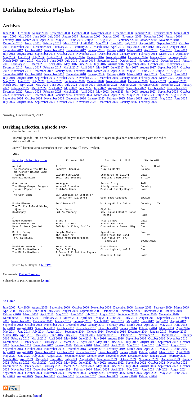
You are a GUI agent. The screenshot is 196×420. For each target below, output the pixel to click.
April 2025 (151, 98)
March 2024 (101, 95)
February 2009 (163, 33)
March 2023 (71, 91)
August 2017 (148, 67)
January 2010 (174, 36)
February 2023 (52, 91)
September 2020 (75, 81)
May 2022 (70, 88)
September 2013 (45, 53)
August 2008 (39, 33)
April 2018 (118, 70)
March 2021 (10, 84)
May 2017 (102, 67)
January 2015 (158, 57)
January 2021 (158, 81)
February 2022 (20, 88)
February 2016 (20, 64)
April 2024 (118, 95)
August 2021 (87, 84)
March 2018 (101, 70)
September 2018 (13, 74)
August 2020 (54, 81)
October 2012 (33, 50)
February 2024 (83, 95)
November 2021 (148, 84)
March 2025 (134, 98)
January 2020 (128, 77)
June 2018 (148, 70)
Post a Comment (29, 293)
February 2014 (148, 53)
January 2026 (128, 101)
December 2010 (12, 43)
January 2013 (96, 50)
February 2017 (52, 67)
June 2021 (56, 84)
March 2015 (10, 60)
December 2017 (43, 70)
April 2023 (87, 91)
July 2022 (100, 88)
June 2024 (148, 95)
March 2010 (30, 40)
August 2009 (70, 36)
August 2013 (25, 53)
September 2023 (168, 91)
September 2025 (45, 101)
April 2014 (183, 53)
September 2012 (13, 50)
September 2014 (75, 57)
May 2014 (9, 57)
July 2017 (132, 67)
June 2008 (9, 33)
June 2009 (39, 36)
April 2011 (86, 43)
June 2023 (117, 91)
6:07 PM (46, 284)
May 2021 (42, 84)
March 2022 (39, 88)
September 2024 (13, 98)
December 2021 (170, 84)
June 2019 (181, 74)
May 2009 (25, 36)
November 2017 (21, 70)
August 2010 (107, 40)
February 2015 (178, 57)
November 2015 (148, 60)
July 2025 (9, 101)
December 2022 (12, 91)
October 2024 (33, 98)
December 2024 (76, 98)
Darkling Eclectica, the (29, 161)
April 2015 (26, 60)
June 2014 (24, 57)
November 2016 (177, 64)
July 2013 (9, 53)
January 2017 (33, 67)
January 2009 (143, 33)
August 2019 (25, 77)
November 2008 (101, 33)
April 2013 (151, 50)
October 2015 (128, 60)
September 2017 (168, 67)
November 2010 (169, 40)
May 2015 (42, 60)
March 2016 (39, 64)
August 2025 (25, 101)
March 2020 (166, 77)
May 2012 (133, 46)
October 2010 (148, 40)
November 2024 (54, 98)
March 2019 (134, 74)
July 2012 (162, 46)
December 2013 (108, 53)
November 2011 (21, 46)
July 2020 (39, 81)
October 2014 (95, 57)
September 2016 (136, 64)
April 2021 (26, 84)
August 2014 (54, 57)
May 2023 (102, 91)
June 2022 (85, 88)
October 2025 (65, 101)
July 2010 (91, 40)
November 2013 (86, 53)
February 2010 (12, 40)
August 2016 (116, 64)
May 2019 (166, 74)
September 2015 (107, 60)
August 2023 (148, 91)
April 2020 (183, 77)
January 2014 (128, 53)
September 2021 (107, 84)
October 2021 (128, 84)
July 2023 (132, 91)
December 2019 (108, 77)
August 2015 (87, 60)
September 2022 (136, 88)
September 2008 (60, 33)
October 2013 (65, 53)
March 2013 (134, 50)
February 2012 (82, 46)
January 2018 (63, 70)
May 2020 (9, 81)
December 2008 (123, 33)
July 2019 (9, 77)
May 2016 (70, 64)
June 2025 (181, 98)
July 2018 (162, 70)
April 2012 (117, 46)
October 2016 (156, 64)
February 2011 (52, 43)
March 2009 (181, 33)
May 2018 (133, 70)
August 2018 (178, 70)
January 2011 (33, 43)
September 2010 (127, 40)
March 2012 (101, 46)
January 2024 (63, 95)
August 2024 (178, 95)
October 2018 (33, 74)
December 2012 (76, 50)
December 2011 (42, 46)
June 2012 (147, 46)
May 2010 (62, 40)
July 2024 (162, 95)
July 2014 (39, 57)
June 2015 (56, 60)
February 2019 (116, 74)
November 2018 (54, 74)
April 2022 (55, 88)
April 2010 (47, 40)
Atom (45, 300)
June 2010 (77, 40)
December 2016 (12, 67)
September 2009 (90, 36)
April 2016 (55, 64)
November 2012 (54, 50)
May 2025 (166, 98)
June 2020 (24, 81)
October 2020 (95, 81)
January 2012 (63, 46)
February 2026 (148, 101)
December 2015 (170, 60)
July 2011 (131, 43)
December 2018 (76, 74)
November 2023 (21, 95)
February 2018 (83, 70)
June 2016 (85, 64)
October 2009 (111, 36)
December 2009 (153, 36)
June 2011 (116, 43)
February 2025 (116, 98)
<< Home (9, 320)
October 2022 (156, 88)
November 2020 (116, 81)
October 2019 (65, 77)
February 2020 (148, 77)
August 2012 (178, 46)
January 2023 (33, 91)
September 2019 (45, 77)
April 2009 (9, 36)
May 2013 (166, 50)
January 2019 (96, 74)
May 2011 (102, 43)
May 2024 (133, 95)
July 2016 (100, 64)
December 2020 (138, 81)
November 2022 (177, 88)
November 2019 (86, 77)
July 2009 (54, 36)
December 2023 (43, 95)
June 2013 (181, 50)
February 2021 (178, 81)
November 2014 (116, 57)
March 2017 (71, 67)
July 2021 (71, 84)
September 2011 (167, 43)
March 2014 (166, 53)
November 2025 (86, 101)
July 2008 (24, 33)
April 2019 (151, 74)
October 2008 (80, 33)
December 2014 (138, 57)
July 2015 (71, 60)
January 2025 (96, 98)
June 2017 (117, 67)
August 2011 (147, 43)
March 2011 (70, 43)
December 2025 (108, 101)
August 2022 (116, 88)
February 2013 (116, 50)
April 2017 (87, 67)
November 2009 (131, 36)
